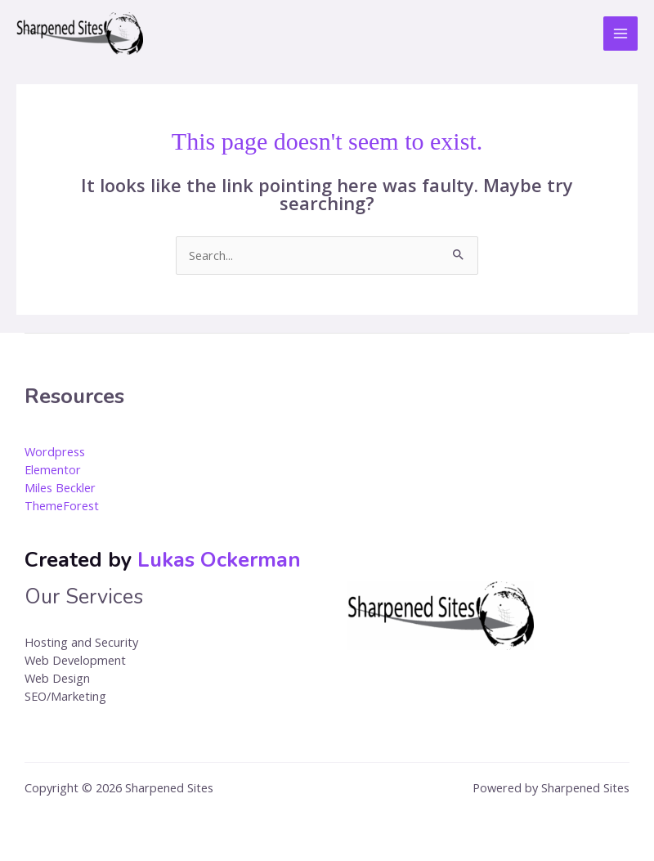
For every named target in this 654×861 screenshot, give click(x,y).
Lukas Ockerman (219, 559)
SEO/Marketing (65, 696)
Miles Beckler (60, 487)
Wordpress (55, 451)
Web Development (75, 660)
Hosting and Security (81, 642)
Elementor (53, 469)
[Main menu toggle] (620, 33)
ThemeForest (62, 505)
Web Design (57, 678)
